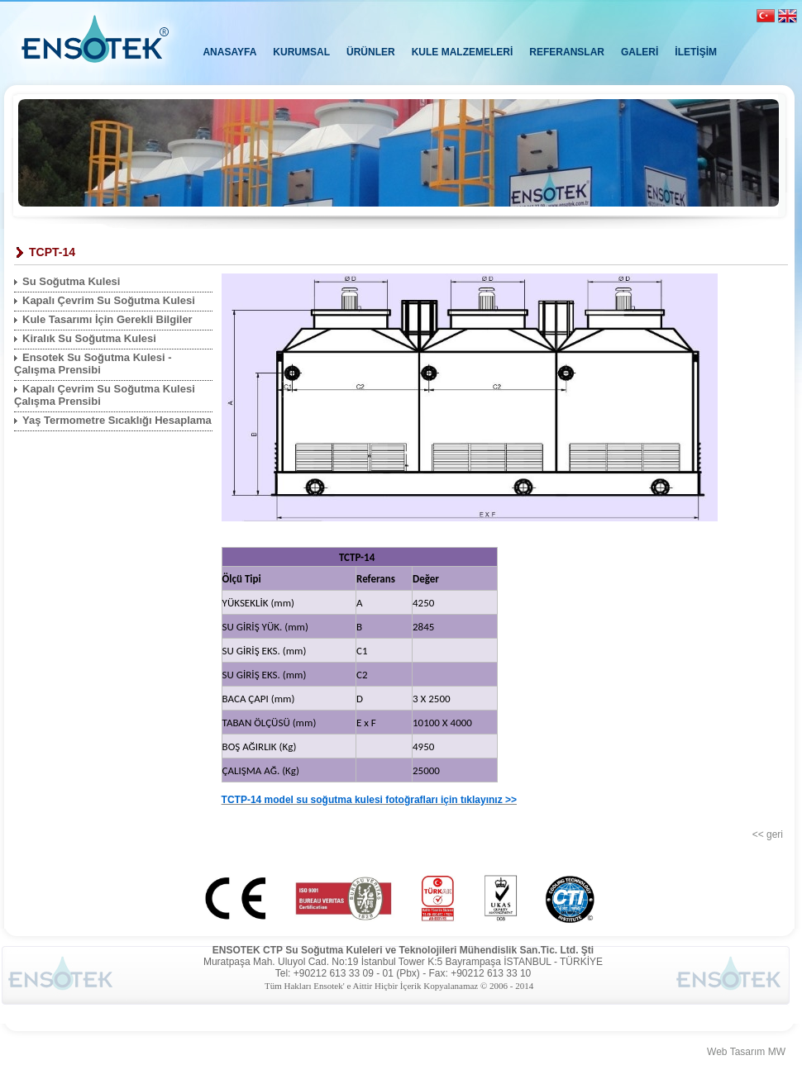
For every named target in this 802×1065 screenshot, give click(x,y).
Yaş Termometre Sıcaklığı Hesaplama (117, 420)
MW (776, 1052)
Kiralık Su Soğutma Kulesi (89, 338)
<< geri (767, 834)
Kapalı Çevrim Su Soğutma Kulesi (108, 300)
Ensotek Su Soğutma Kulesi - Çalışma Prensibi (93, 363)
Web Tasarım (736, 1052)
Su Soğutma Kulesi (71, 281)
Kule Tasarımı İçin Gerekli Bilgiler (107, 319)
